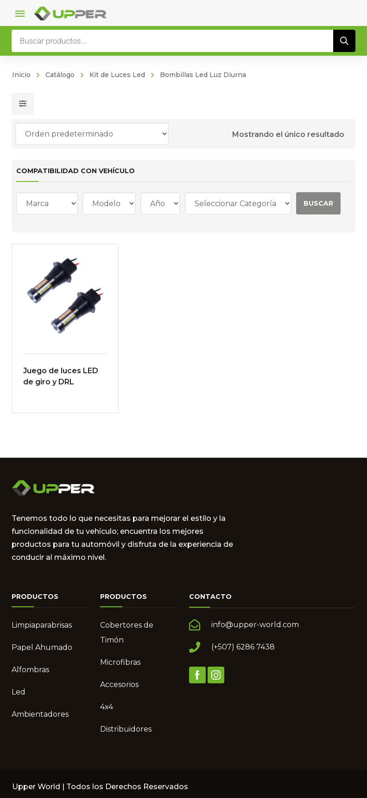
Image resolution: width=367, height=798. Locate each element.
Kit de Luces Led (117, 75)
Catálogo (60, 75)
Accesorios (119, 684)
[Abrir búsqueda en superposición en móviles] (184, 41)
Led (18, 692)
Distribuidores (126, 729)
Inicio (21, 75)
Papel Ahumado (42, 647)
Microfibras (120, 662)
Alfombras (30, 669)
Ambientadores (40, 714)
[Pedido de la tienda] (92, 134)
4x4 (106, 706)
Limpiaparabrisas (42, 625)
